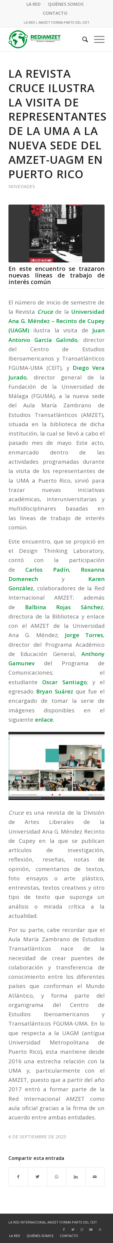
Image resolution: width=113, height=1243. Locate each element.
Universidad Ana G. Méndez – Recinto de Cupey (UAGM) (56, 321)
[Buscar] (82, 39)
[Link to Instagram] (81, 1229)
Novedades (21, 186)
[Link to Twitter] (72, 1229)
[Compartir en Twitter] (37, 1176)
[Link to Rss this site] (100, 1229)
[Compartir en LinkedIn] (75, 1176)
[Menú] (96, 39)
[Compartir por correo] (95, 1176)
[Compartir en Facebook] (18, 1176)
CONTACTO (55, 13)
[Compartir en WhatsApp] (56, 1176)
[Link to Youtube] (91, 1229)
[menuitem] (34, 4)
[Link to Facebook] (63, 1229)
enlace (44, 719)
